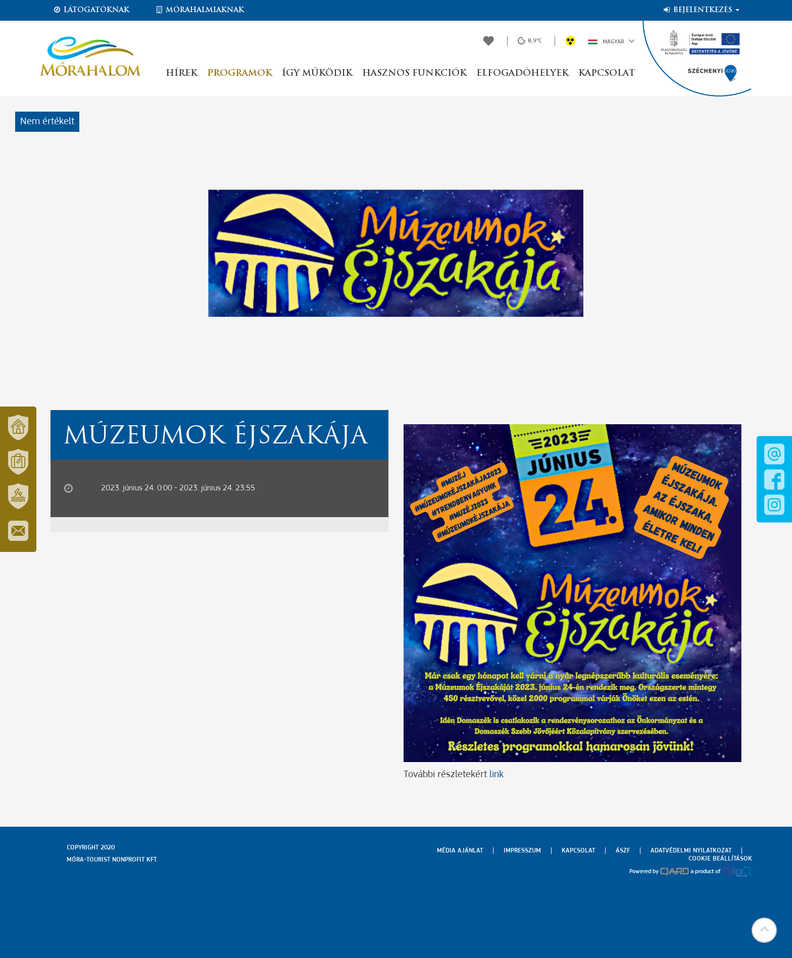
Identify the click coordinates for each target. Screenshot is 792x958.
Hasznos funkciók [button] (414, 73)
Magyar (611, 41)
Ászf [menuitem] (623, 850)
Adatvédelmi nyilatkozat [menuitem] (691, 850)
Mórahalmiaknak (199, 10)
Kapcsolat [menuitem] (578, 850)
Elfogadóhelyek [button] (522, 73)
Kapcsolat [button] (606, 73)
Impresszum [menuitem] (522, 850)
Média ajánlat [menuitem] (460, 850)
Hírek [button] (181, 73)
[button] (764, 930)
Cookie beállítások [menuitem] (720, 858)
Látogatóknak (91, 10)
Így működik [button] (317, 73)
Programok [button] (239, 73)
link (496, 775)
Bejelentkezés (700, 10)
